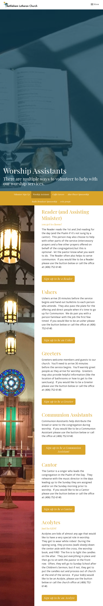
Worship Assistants (41, 194)
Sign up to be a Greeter (58, 401)
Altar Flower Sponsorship (78, 194)
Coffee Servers (58, 194)
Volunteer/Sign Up (22, 194)
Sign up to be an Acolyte (59, 598)
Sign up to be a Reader (58, 279)
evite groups (65, 201)
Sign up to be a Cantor (58, 509)
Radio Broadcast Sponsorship (44, 201)
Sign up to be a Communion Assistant (63, 449)
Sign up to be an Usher (58, 340)
